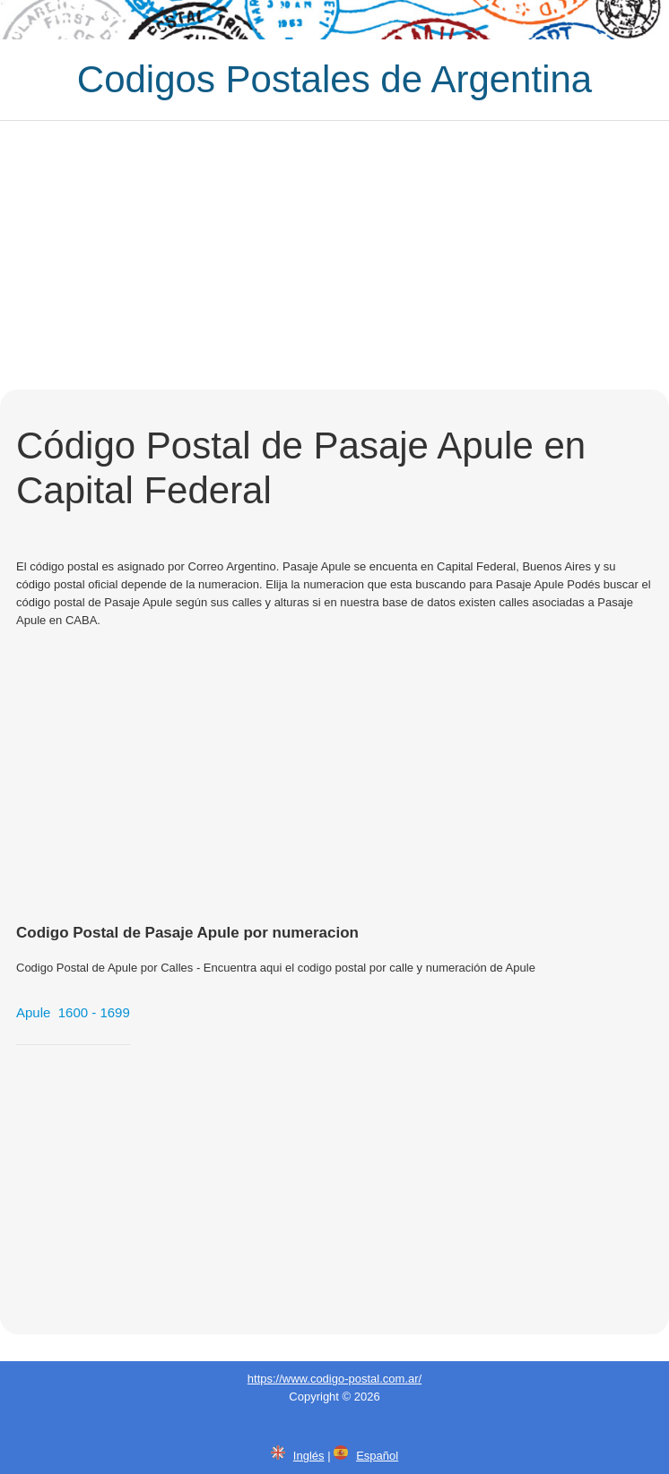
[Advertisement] (334, 255)
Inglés (309, 1455)
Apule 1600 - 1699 (73, 1012)
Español (377, 1455)
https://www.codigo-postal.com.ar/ (334, 1378)
